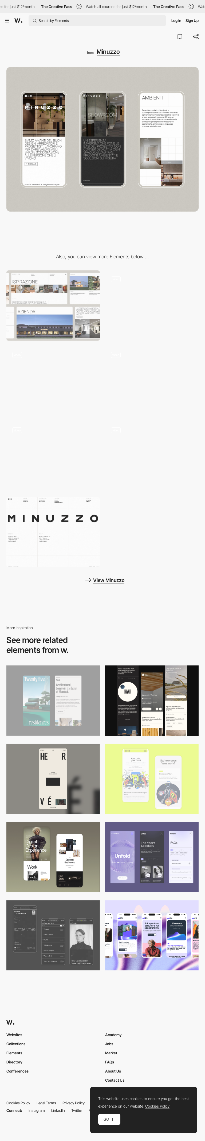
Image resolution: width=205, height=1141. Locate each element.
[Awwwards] (18, 20)
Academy (113, 1034)
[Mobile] (53, 700)
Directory (14, 1062)
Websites (14, 1034)
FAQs (109, 1062)
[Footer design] (53, 532)
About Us (113, 1071)
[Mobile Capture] (53, 857)
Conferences (17, 1071)
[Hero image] (152, 381)
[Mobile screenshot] (53, 935)
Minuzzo (108, 52)
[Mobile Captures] (152, 779)
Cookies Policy (18, 1103)
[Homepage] (152, 305)
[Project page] (53, 457)
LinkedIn (58, 1110)
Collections (15, 1044)
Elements (14, 1053)
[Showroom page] (53, 381)
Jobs (109, 1044)
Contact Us (114, 1080)
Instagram (37, 1110)
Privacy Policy (73, 1103)
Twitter (76, 1110)
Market (111, 1053)
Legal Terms (46, 1103)
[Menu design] (152, 457)
